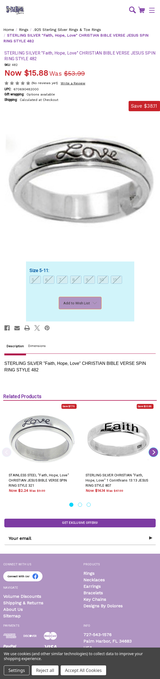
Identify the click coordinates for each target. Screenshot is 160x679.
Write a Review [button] (73, 83)
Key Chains (94, 599)
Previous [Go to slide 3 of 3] (6, 452)
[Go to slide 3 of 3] (89, 505)
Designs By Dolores (103, 605)
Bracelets (93, 592)
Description (15, 346)
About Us (13, 609)
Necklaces (94, 579)
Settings (16, 670)
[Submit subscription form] (151, 538)
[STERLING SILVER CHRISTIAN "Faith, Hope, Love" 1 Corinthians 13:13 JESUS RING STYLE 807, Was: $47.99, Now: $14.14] (119, 439)
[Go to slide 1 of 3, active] (71, 505)
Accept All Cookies (83, 670)
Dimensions (37, 346)
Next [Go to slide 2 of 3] (153, 452)
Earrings (92, 586)
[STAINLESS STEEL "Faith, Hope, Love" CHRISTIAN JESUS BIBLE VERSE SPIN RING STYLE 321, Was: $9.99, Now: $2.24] (42, 439)
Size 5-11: (40, 270)
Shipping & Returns (23, 602)
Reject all (45, 670)
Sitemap (12, 616)
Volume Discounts (22, 596)
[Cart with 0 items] (141, 9)
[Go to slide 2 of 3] (80, 505)
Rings (88, 573)
